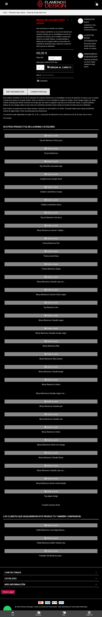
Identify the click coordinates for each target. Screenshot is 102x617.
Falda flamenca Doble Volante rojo (51, 543)
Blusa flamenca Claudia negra (51, 320)
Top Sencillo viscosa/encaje (51, 166)
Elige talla (40, 57)
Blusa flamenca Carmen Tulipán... (51, 230)
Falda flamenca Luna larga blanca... (51, 530)
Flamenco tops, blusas (17, 13)
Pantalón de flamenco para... (51, 556)
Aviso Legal (8, 592)
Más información (15, 91)
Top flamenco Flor (51, 307)
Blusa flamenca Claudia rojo (51, 419)
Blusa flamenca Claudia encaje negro (51, 333)
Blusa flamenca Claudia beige (51, 372)
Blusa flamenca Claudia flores (51, 457)
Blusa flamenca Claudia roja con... (51, 282)
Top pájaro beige (51, 496)
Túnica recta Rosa (50, 256)
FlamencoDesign (48, 75)
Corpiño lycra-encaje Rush (51, 179)
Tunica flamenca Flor (51, 243)
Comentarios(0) (39, 91)
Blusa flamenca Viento (51, 384)
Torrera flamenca (51, 153)
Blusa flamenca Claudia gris (50, 406)
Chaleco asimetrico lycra (51, 205)
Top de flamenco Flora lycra (51, 140)
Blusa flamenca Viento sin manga (51, 445)
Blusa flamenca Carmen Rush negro (51, 294)
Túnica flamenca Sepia (51, 269)
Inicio (5, 13)
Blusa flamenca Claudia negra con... (51, 393)
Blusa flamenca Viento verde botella (51, 483)
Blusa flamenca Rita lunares (51, 359)
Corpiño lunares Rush (51, 505)
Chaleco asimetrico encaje (51, 192)
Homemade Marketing (79, 607)
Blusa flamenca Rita (51, 346)
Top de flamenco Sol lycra (51, 217)
